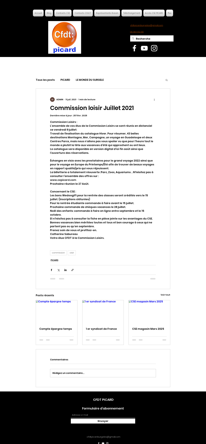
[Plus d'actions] (154, 99)
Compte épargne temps (55, 329)
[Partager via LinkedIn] (65, 270)
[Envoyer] (103, 421)
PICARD (65, 80)
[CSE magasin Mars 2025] (149, 311)
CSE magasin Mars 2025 (148, 329)
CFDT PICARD (103, 399)
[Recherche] (152, 38)
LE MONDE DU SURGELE (90, 80)
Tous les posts (45, 80)
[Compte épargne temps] (56, 311)
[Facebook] (134, 48)
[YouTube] (144, 48)
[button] (166, 80)
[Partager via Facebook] (51, 270)
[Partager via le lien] (72, 270)
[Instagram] (154, 48)
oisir (72, 252)
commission (58, 252)
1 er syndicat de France (101, 329)
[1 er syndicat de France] (103, 311)
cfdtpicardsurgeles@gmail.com (103, 436)
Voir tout (165, 294)
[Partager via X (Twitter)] (58, 270)
